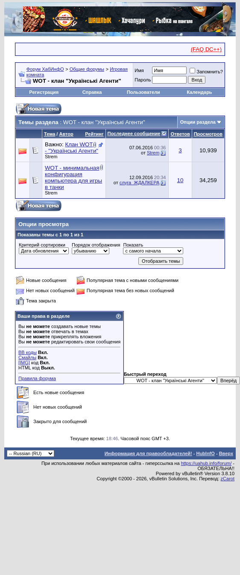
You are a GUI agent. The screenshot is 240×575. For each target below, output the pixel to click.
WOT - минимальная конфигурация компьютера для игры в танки (73, 177)
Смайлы (27, 357)
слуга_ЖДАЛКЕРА (140, 182)
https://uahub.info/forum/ (206, 463)
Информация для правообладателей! (148, 453)
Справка (92, 92)
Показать (133, 244)
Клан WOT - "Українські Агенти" (71, 147)
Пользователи (143, 92)
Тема (49, 133)
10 (180, 180)
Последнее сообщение (134, 133)
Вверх (226, 453)
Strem (51, 156)
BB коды (27, 352)
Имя (139, 70)
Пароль (143, 79)
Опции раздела (198, 122)
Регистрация (44, 92)
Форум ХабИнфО (45, 69)
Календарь (199, 92)
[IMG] (24, 362)
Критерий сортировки (42, 244)
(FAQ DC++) (206, 49)
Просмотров (208, 133)
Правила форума (37, 378)
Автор (66, 133)
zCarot (227, 478)
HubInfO (205, 453)
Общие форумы (87, 69)
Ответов (180, 133)
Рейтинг (94, 133)
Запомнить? (206, 71)
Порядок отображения (96, 244)
